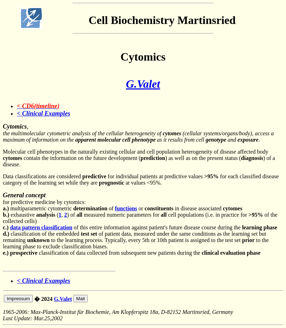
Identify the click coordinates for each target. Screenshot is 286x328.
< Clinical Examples (43, 113)
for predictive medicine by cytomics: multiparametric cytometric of (59, 201)
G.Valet (143, 84)
